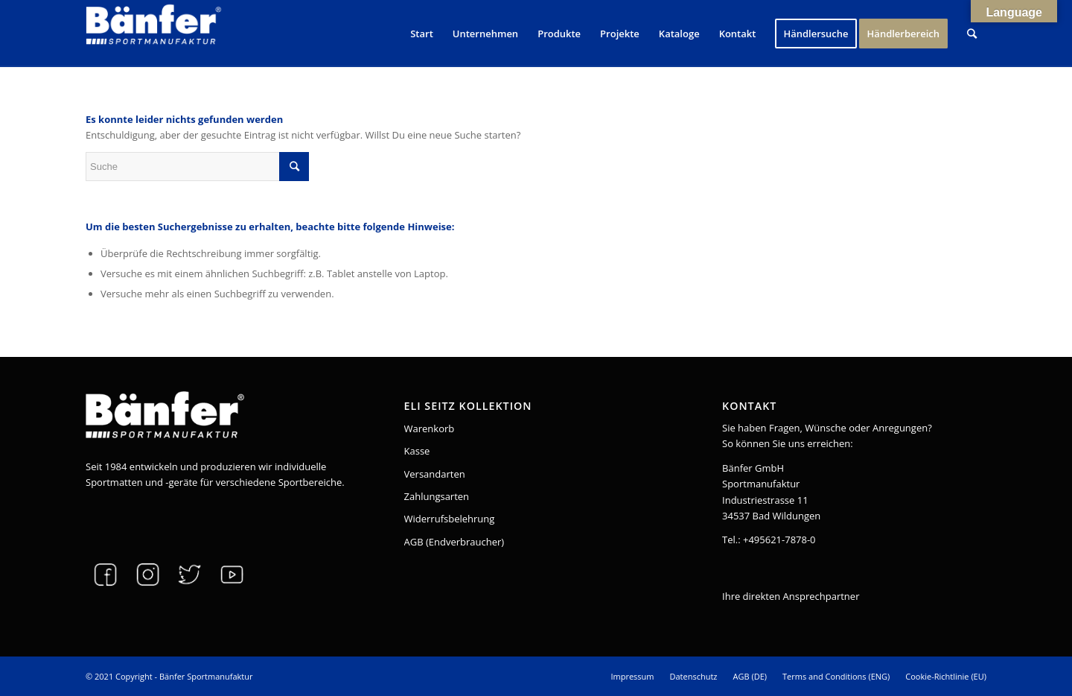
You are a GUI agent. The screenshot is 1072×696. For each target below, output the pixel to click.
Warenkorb (429, 428)
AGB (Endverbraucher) (454, 541)
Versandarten (434, 474)
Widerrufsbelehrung (449, 518)
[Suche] (971, 33)
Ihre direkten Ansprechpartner (790, 596)
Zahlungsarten (437, 496)
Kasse (417, 451)
